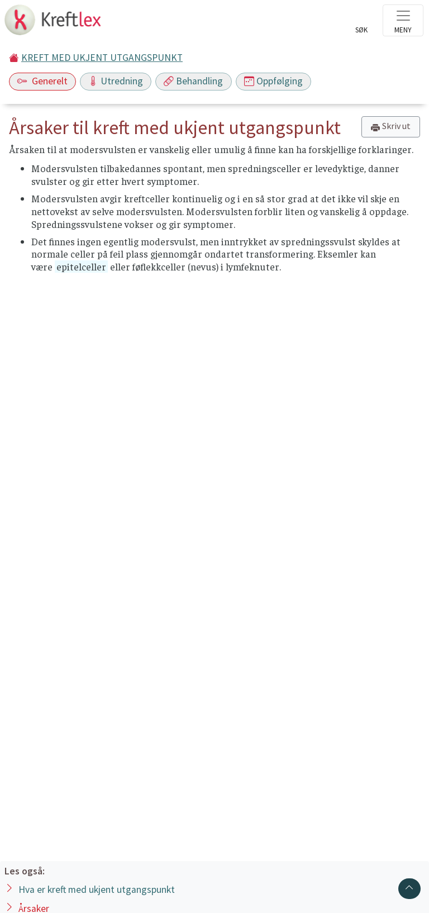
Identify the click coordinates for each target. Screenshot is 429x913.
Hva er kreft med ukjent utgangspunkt (96, 889)
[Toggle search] (361, 23)
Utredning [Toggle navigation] (115, 81)
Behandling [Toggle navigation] (193, 81)
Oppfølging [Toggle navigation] (273, 81)
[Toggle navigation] (403, 20)
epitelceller (81, 266)
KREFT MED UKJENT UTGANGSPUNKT (102, 57)
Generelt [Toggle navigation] (42, 81)
